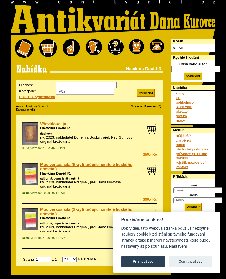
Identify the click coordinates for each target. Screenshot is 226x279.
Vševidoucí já (53, 124)
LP (178, 98)
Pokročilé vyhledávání (37, 97)
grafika (181, 116)
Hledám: (26, 85)
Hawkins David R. (55, 128)
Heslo (193, 195)
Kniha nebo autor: (192, 64)
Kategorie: (27, 91)
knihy (180, 93)
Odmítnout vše (190, 261)
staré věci (184, 107)
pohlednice (185, 102)
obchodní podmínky (192, 149)
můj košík (183, 136)
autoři (180, 145)
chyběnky (183, 140)
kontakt (182, 167)
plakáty (182, 111)
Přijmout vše (143, 261)
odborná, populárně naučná (59, 178)
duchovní (46, 133)
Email (192, 185)
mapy (180, 120)
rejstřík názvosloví (191, 162)
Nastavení (178, 246)
